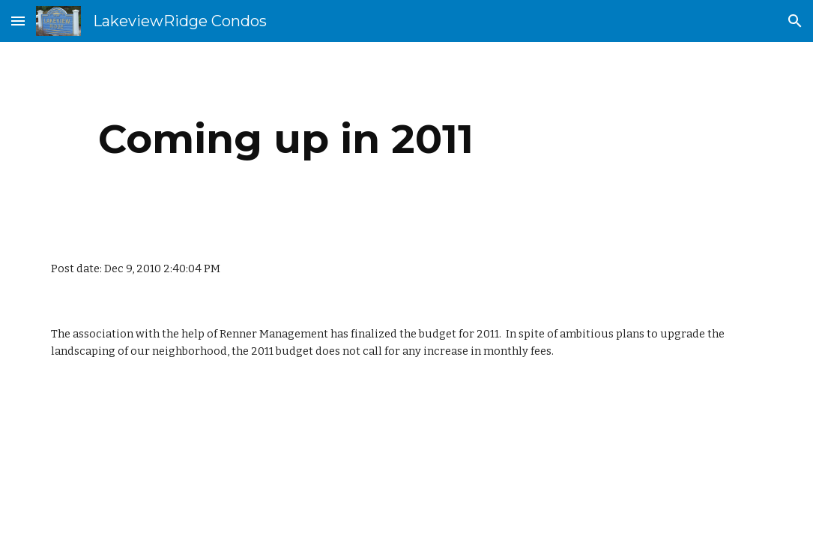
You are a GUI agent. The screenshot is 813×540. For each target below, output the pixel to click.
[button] (18, 20)
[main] (286, 139)
